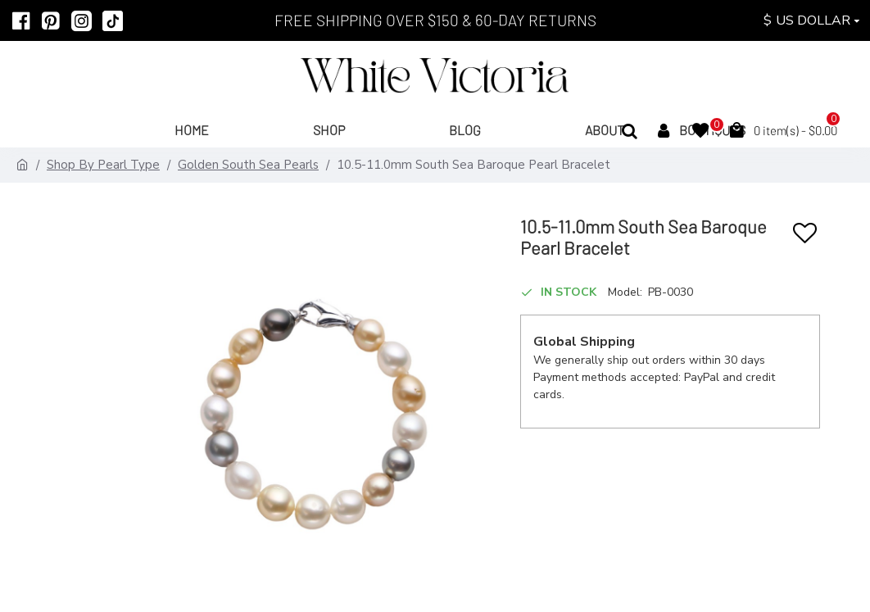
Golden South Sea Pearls (248, 164)
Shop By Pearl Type (103, 164)
